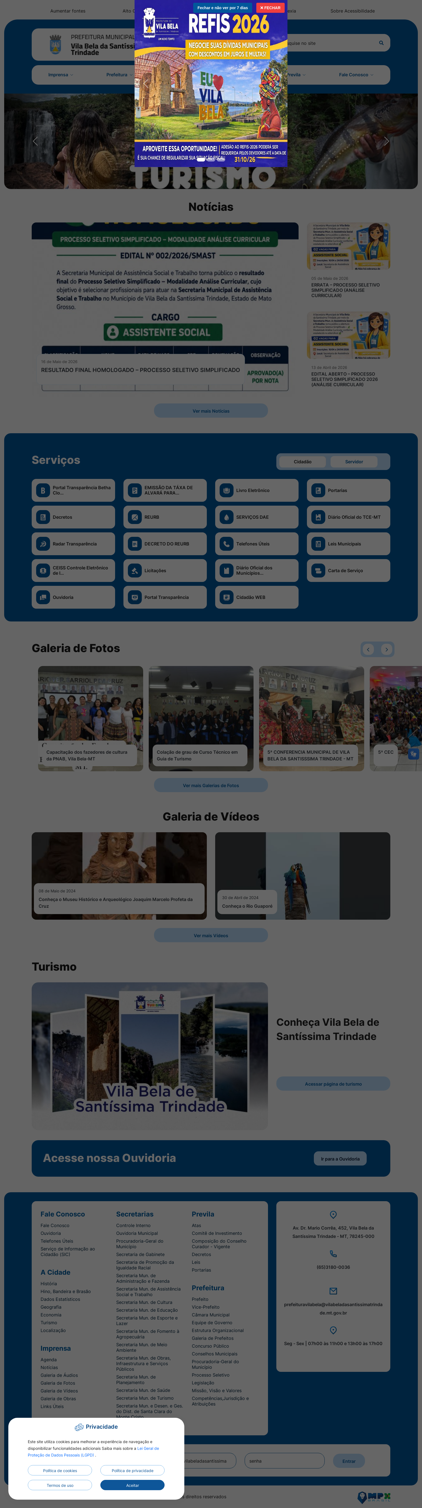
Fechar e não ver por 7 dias (222, 8)
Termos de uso (60, 1485)
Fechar (270, 8)
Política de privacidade (132, 1470)
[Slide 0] (201, 159)
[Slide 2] (221, 159)
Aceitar (132, 1485)
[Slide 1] (211, 159)
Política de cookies (60, 1470)
